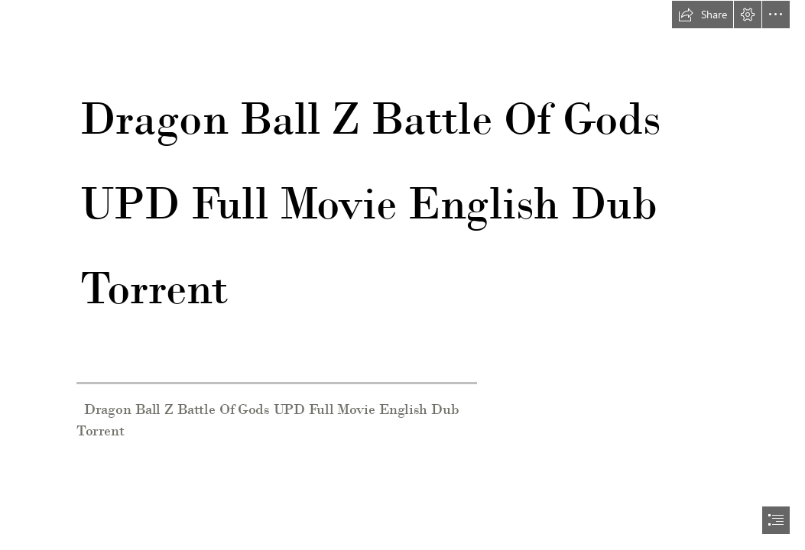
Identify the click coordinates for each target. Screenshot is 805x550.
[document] (402, 275)
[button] (702, 14)
